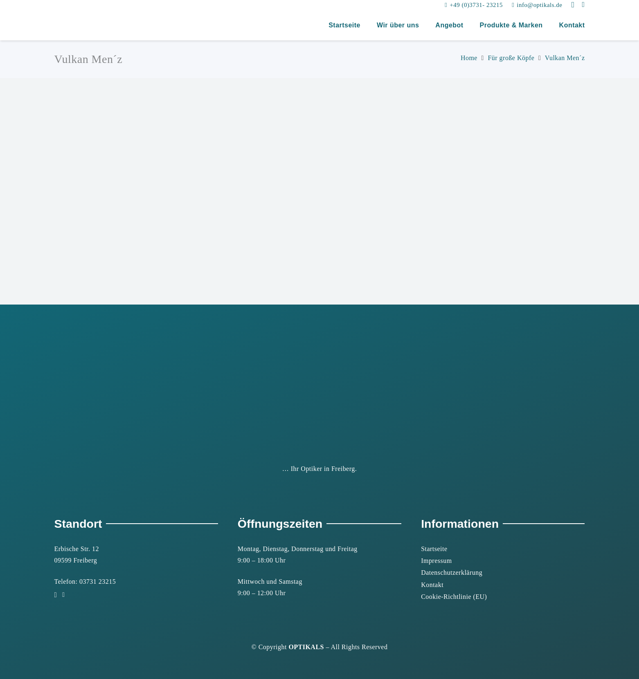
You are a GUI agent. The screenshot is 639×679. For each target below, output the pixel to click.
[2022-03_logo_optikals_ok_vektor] (62, 25)
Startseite (434, 548)
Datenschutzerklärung (451, 572)
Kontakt (432, 584)
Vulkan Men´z (565, 57)
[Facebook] (583, 4)
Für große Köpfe (511, 57)
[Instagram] (573, 5)
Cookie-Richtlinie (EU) (454, 596)
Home (469, 57)
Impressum (436, 560)
